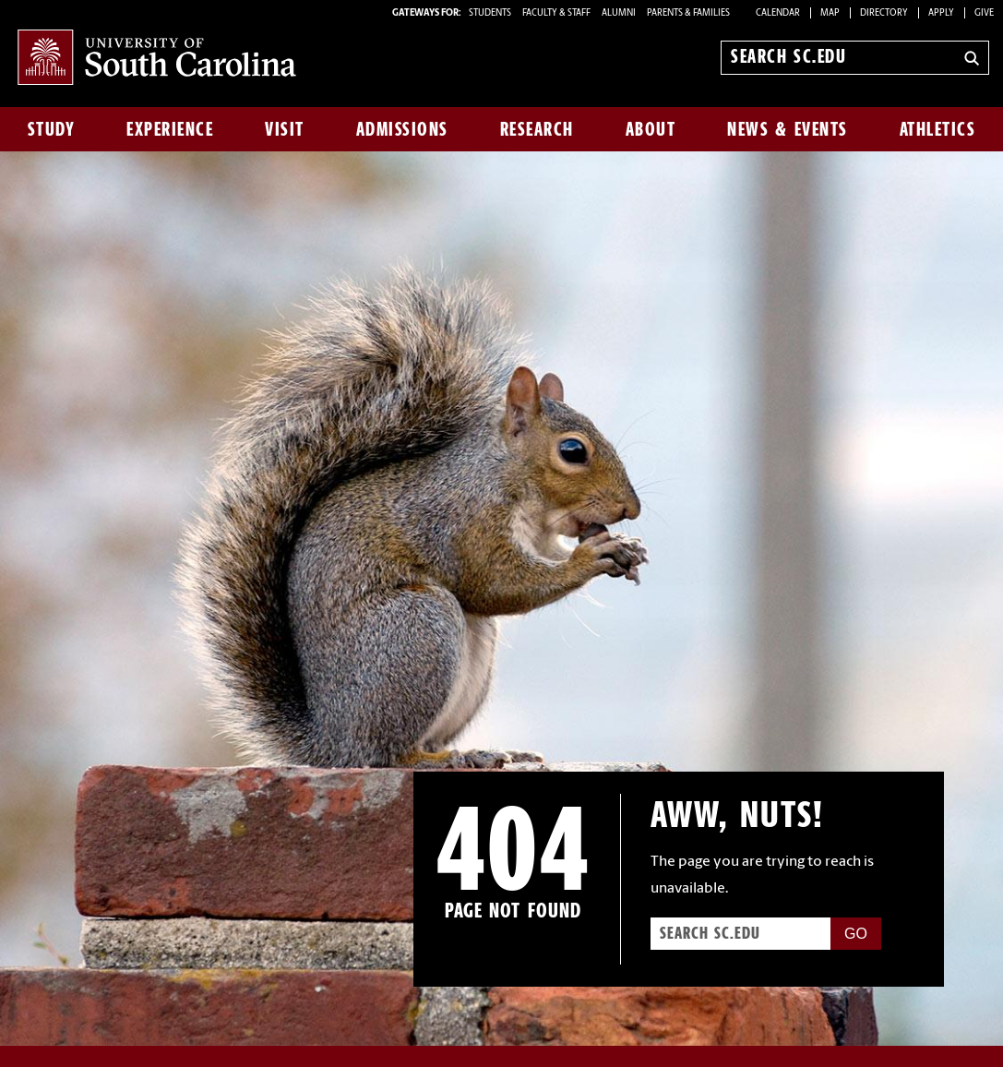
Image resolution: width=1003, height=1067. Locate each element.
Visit (284, 129)
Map (830, 13)
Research (537, 129)
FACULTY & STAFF (556, 13)
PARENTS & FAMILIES (688, 13)
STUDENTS (491, 13)
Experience (169, 129)
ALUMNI (619, 13)
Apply (941, 13)
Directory (884, 13)
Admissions (402, 129)
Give (984, 13)
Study (52, 129)
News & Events (787, 129)
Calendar (778, 13)
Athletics (938, 129)
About (651, 129)
